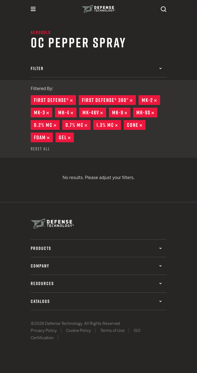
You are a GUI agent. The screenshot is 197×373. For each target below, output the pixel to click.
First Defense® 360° (109, 100)
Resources (96, 283)
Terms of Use (112, 330)
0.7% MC (78, 125)
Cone (136, 125)
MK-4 (67, 112)
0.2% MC (47, 125)
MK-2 (151, 100)
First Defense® (55, 100)
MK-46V (94, 112)
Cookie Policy (78, 330)
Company (96, 266)
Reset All (40, 149)
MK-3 (43, 112)
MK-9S (146, 112)
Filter (96, 68)
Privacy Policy (44, 330)
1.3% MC (108, 125)
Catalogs (96, 301)
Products (96, 248)
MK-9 (121, 112)
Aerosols (41, 32)
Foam (43, 137)
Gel (66, 137)
